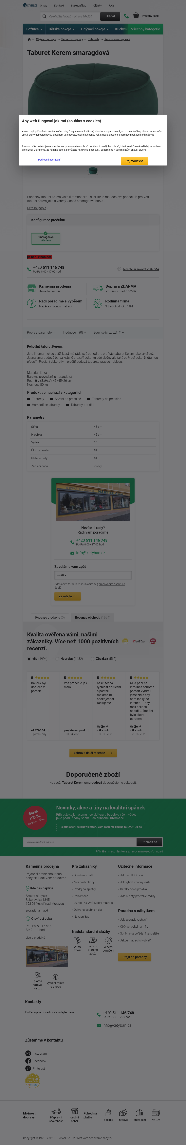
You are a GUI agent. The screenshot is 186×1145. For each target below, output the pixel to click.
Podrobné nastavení (49, 159)
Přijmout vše (134, 161)
